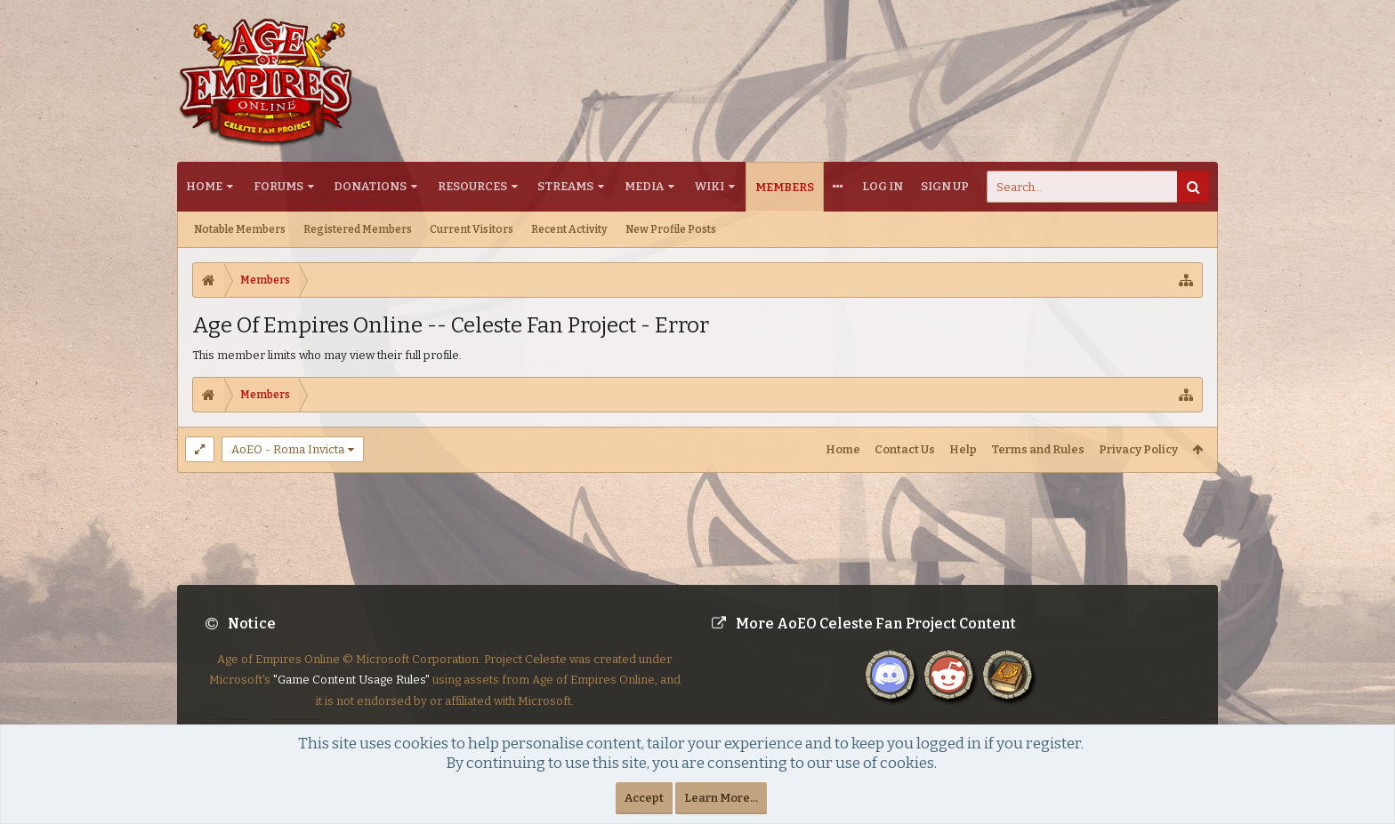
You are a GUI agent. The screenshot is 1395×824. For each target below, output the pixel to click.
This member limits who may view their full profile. (327, 355)
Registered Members (357, 229)
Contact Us (905, 449)
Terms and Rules (1038, 449)
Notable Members (240, 229)
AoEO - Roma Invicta (287, 449)
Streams (565, 186)
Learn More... (721, 797)
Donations (370, 186)
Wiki (709, 186)
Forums (278, 186)
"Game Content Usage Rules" (351, 693)
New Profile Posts (670, 229)
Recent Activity (569, 229)
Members (784, 187)
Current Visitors (471, 229)
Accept (644, 797)
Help (963, 449)
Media (644, 186)
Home (204, 186)
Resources (472, 186)
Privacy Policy (1138, 449)
